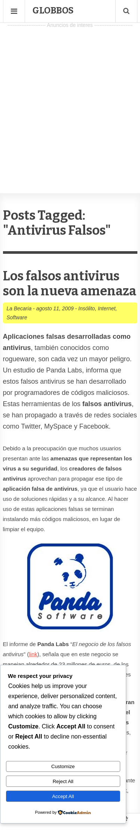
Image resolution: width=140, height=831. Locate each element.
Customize (63, 766)
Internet (106, 308)
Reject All (63, 781)
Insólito (86, 308)
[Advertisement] (70, 100)
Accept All (63, 796)
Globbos (53, 10)
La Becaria (19, 308)
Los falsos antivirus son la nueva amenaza (69, 283)
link (33, 654)
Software (17, 317)
